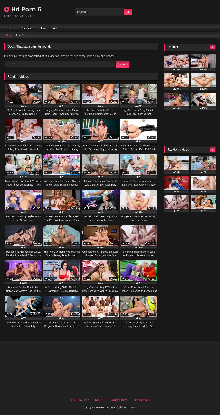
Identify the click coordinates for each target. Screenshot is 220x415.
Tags (43, 28)
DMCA (99, 399)
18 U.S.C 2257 (80, 399)
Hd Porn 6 (22, 9)
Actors (56, 28)
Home (11, 28)
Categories (27, 28)
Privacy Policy (118, 399)
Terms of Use (141, 399)
